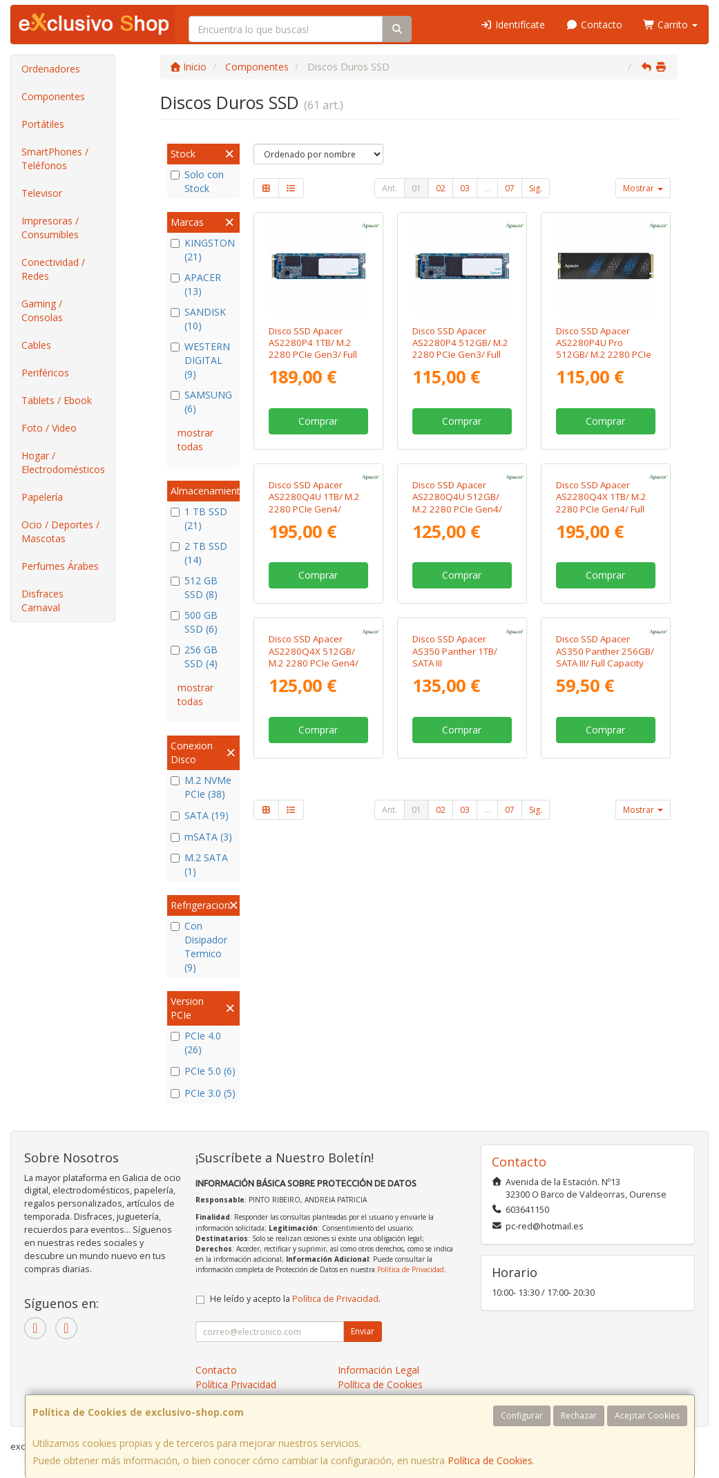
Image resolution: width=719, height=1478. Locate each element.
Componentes (53, 96)
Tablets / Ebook (56, 400)
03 (465, 188)
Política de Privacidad (410, 1269)
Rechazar (579, 1415)
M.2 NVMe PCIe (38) (201, 787)
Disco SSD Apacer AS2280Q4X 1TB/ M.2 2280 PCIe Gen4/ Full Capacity (601, 600)
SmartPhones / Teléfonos (54, 158)
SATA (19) (200, 815)
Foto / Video (49, 427)
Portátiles (42, 124)
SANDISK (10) (198, 318)
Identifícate (513, 24)
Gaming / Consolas (42, 310)
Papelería (42, 496)
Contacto (594, 24)
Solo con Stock (197, 181)
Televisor (41, 193)
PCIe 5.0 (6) (203, 1070)
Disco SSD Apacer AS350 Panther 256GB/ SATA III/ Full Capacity (605, 845)
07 (510, 188)
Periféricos (45, 372)
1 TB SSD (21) (199, 518)
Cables (36, 345)
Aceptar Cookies (647, 1415)
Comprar (318, 421)
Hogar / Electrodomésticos (63, 462)
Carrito (670, 24)
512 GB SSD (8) (194, 587)
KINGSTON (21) (203, 249)
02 (440, 188)
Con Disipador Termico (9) (199, 946)
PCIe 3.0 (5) (203, 1093)
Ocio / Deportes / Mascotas (60, 531)
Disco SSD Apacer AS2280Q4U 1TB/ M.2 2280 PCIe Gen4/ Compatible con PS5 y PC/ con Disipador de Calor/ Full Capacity (315, 612)
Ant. (389, 188)
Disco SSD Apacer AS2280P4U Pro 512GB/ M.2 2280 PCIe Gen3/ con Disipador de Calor (603, 355)
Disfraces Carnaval (42, 600)
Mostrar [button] (643, 188)
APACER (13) (196, 284)
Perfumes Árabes (60, 566)
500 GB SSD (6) (194, 621)
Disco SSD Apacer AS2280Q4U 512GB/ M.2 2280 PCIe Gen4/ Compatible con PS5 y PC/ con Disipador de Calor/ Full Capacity (458, 612)
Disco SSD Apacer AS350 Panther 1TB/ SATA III (454, 845)
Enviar (362, 1331)
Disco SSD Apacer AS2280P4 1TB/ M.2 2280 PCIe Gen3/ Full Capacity (313, 349)
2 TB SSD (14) (199, 552)
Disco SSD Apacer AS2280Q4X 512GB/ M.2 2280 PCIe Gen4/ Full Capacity (313, 851)
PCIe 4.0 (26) (196, 1042)
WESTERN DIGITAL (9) (200, 360)
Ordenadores (50, 68)
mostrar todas (195, 439)
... (487, 188)
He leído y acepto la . (295, 1299)
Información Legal (378, 1369)
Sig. (535, 188)
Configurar (522, 1415)
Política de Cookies (490, 1460)
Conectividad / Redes (53, 269)
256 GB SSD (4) (194, 656)
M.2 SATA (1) (199, 864)
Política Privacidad (235, 1384)
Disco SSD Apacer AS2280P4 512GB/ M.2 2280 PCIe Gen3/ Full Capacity (460, 349)
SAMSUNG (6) (201, 401)
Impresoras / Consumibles (50, 227)
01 (416, 188)
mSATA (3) (201, 836)
